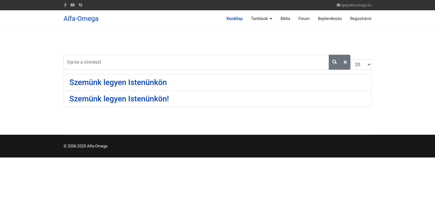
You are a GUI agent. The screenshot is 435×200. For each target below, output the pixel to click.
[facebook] (65, 5)
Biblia (285, 18)
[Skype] (80, 5)
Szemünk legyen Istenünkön (118, 82)
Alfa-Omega (81, 18)
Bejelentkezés (330, 18)
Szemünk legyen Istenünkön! (119, 98)
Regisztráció (360, 18)
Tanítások (259, 18)
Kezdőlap (235, 18)
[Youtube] (72, 5)
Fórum (304, 18)
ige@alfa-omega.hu (356, 5)
